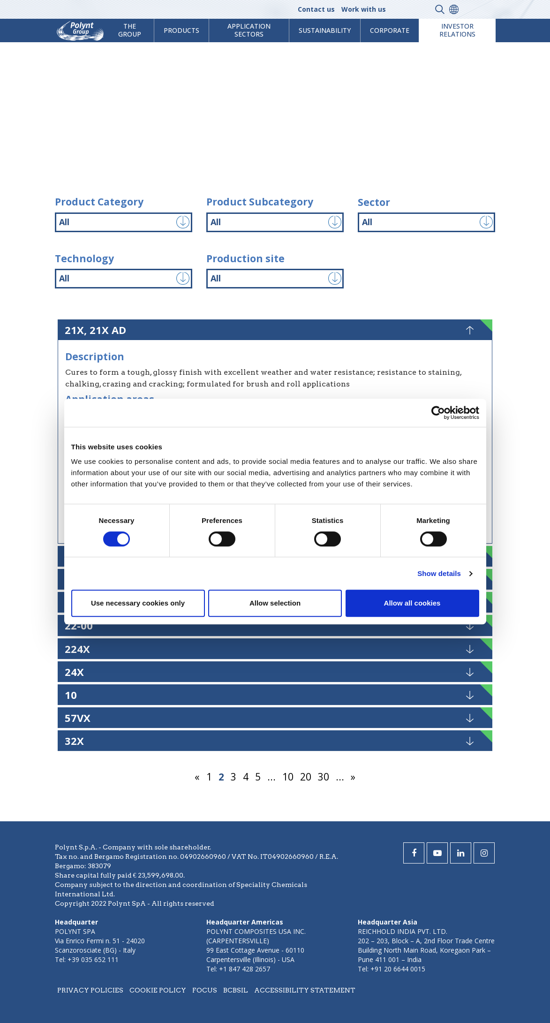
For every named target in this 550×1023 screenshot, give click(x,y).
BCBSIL (235, 990)
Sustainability (325, 30)
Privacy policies (90, 990)
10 (288, 776)
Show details (439, 573)
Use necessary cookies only (138, 603)
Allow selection (275, 603)
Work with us (363, 9)
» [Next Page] (353, 776)
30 (323, 776)
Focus (204, 990)
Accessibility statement (304, 990)
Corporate (389, 30)
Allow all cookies (412, 603)
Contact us (316, 9)
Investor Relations (457, 30)
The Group (129, 30)
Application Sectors (249, 30)
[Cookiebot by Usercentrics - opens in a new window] (438, 413)
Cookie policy (157, 990)
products (181, 30)
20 (305, 776)
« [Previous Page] (197, 776)
